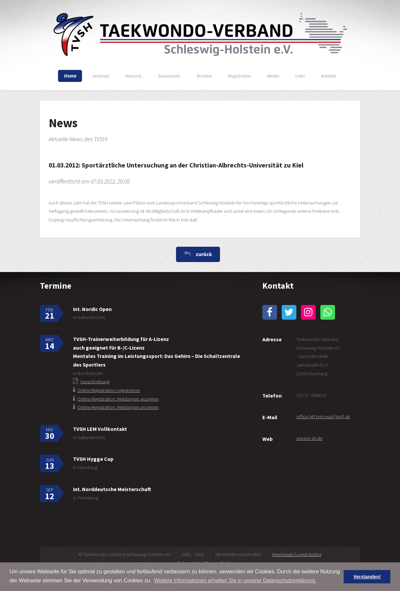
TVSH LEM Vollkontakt (100, 429)
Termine (204, 76)
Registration (239, 76)
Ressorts (133, 76)
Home (70, 76)
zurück (204, 254)
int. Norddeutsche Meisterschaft (112, 489)
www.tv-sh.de (309, 438)
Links (300, 76)
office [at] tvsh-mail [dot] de (323, 417)
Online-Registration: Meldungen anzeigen (118, 399)
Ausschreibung (95, 382)
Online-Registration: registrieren (108, 390)
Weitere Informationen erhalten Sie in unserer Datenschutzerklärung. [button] (235, 580)
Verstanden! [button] (367, 576)
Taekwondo (169, 76)
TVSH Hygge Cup (93, 458)
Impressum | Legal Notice (296, 554)
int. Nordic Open (92, 309)
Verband (100, 76)
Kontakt (328, 76)
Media (273, 76)
